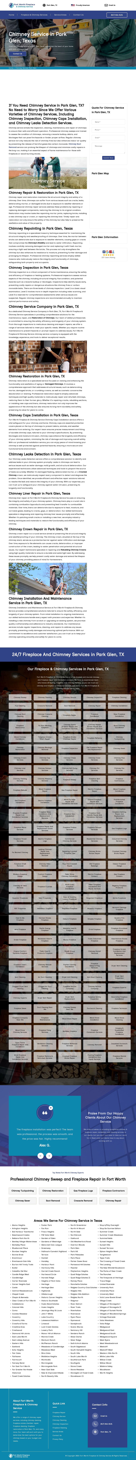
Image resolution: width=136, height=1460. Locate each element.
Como (15, 1310)
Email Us (110, 5)
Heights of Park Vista (50, 1281)
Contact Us (78, 15)
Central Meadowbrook (22, 1291)
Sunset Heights (106, 1241)
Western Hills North (108, 1353)
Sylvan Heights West (109, 1251)
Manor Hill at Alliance (50, 1333)
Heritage (45, 1284)
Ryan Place (76, 1317)
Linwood (45, 1323)
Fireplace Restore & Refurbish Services (45, 1057)
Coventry (16, 1317)
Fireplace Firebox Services (69, 828)
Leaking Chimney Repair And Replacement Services (45, 852)
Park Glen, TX (106, 1432)
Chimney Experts (20, 998)
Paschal (74, 1268)
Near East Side (47, 1369)
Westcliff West (106, 1350)
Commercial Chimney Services (69, 840)
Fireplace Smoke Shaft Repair (44, 738)
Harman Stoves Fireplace (45, 919)
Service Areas (60, 15)
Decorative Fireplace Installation (119, 998)
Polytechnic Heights (79, 1271)
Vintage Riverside (107, 1317)
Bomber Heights (19, 1251)
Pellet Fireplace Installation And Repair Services (94, 887)
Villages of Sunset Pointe (111, 1310)
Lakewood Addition (49, 1320)
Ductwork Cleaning (94, 1008)
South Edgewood (78, 1346)
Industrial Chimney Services (119, 840)
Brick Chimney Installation (119, 727)
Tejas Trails (105, 1258)
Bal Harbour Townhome (22, 1232)
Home (11, 15)
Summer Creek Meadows (111, 1235)
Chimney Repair (94, 706)
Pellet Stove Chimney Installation (70, 875)
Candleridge (17, 1278)
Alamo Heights (18, 1225)
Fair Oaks (16, 1353)
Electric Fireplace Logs (45, 840)
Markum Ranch (48, 1340)
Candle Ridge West (20, 1274)
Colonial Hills (17, 1307)
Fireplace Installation (94, 715)
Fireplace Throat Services (20, 840)
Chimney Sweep (20, 697)
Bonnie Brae (17, 1255)
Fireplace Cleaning (119, 697)
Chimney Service (69, 697)
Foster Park (46, 1225)
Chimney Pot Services (94, 769)
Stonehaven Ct (77, 1376)
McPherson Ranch (49, 1343)
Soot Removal (69, 706)
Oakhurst (75, 1238)
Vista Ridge (105, 1323)
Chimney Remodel (95, 1045)
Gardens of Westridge (51, 1241)
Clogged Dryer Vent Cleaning (20, 987)
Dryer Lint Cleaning (69, 977)
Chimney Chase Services (70, 759)
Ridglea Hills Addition (80, 1294)
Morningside (47, 1363)
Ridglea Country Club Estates (84, 1287)
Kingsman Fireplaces (94, 898)
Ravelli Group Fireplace (69, 952)
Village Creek (105, 1300)
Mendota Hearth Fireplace (69, 929)
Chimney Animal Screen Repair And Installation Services (94, 727)
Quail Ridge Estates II (80, 1278)
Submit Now (108, 158)
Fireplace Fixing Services (45, 1031)
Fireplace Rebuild (20, 790)
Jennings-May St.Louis (51, 1310)
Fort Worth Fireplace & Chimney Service (95, 1456)
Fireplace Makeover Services (69, 1045)
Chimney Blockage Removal (45, 748)
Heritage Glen (47, 1287)
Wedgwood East (107, 1330)
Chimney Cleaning (45, 697)
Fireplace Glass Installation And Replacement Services (45, 815)
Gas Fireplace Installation (20, 802)
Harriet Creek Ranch (50, 1271)
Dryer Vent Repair (45, 998)
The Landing (105, 1264)
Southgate (75, 1363)
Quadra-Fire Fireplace (119, 919)
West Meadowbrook (109, 1343)
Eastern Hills (17, 1343)
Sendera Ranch (77, 1333)
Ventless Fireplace (70, 1031)
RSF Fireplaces (20, 909)
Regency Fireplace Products (119, 887)
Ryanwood (75, 1320)
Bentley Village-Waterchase (24, 1241)
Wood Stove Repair (69, 1019)
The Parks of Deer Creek (111, 1271)
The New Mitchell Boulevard (112, 1268)
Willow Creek (105, 1360)
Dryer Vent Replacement (69, 998)
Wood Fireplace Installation (119, 790)
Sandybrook (76, 1323)
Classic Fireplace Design (119, 865)
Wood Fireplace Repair (45, 790)
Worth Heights (106, 1373)
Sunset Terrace (106, 1248)
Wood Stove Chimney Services (20, 1031)
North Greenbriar (78, 1225)
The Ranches (105, 1274)
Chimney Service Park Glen (25, 68)
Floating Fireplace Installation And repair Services (94, 1057)
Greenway (45, 1248)
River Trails (75, 1307)
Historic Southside (49, 1300)
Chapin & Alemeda (20, 1297)
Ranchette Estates (79, 1284)
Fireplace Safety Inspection (94, 998)
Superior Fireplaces (20, 898)
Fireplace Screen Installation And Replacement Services (119, 952)
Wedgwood (105, 1327)
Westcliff (104, 1346)
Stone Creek (76, 1366)
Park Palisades (77, 1255)
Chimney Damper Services (45, 769)
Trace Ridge (105, 1281)
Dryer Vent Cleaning (119, 966)
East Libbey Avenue (20, 1340)
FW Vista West (47, 1235)
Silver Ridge (76, 1340)
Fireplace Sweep (69, 780)
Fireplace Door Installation (69, 815)
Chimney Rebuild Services (44, 966)
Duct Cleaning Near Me (45, 1008)
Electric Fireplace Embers (94, 875)
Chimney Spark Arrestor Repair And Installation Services (70, 727)
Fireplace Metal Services (20, 828)
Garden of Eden (48, 1238)
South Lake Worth (79, 1356)
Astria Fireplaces (119, 898)
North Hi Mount (78, 1228)
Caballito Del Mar (20, 1271)
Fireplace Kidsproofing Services (95, 966)
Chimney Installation (119, 706)
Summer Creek (106, 1232)
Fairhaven (16, 1356)
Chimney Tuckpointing (119, 738)
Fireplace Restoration (20, 727)
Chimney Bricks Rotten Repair (95, 852)
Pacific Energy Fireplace (44, 929)
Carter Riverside (19, 1281)
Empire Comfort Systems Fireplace (20, 952)
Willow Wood (105, 1363)
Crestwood (17, 1330)
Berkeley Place (18, 1245)
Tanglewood (105, 1255)
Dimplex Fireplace (94, 919)
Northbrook (76, 1235)
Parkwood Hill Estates (80, 1264)
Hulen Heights (47, 1307)
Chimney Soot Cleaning (20, 715)
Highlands (45, 1291)
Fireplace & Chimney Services (34, 15)
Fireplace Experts (119, 987)
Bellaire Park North (20, 1238)
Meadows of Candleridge (52, 1346)
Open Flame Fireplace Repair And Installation (20, 1045)
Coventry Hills (18, 1320)
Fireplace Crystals (45, 887)
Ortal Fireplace (94, 929)
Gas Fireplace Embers (119, 875)
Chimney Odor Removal (44, 865)
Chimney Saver (119, 748)
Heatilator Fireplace (45, 909)
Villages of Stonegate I (110, 1304)
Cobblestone (17, 1304)
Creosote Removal (45, 706)
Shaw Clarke (76, 1337)
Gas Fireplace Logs (119, 828)
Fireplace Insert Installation (20, 966)
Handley (45, 1261)
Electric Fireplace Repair (94, 790)
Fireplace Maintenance (45, 1019)
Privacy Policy (58, 1439)
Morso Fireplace (69, 940)
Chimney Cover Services (95, 759)
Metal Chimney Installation (20, 738)
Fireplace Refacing (94, 738)
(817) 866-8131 (117, 15)
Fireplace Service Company (69, 987)
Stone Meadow (77, 1369)
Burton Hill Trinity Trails (22, 1264)
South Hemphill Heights (81, 1350)
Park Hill (74, 1251)
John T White (47, 1314)
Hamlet (44, 1258)
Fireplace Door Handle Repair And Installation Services (94, 815)
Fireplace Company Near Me (20, 1019)
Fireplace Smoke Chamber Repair (69, 738)
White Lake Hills (107, 1356)
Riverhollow (76, 1310)
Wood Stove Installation (94, 1019)
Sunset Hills (105, 1245)
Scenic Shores (77, 1327)
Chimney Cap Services (45, 759)
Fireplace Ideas (20, 1008)
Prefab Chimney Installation (69, 966)
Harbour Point (47, 1264)
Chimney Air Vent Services (20, 887)
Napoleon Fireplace (69, 909)
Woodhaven (105, 1369)
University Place (107, 1291)
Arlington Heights (20, 1228)
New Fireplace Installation (119, 715)
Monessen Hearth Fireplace (45, 940)
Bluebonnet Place (20, 1248)
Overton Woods (78, 1245)
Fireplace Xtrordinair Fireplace (119, 929)
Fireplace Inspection (70, 748)
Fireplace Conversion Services (94, 1031)
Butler (15, 1268)
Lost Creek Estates (49, 1327)
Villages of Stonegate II (110, 1307)
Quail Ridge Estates (79, 1274)
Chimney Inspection (94, 697)
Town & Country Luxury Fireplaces (70, 898)
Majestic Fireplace (94, 909)
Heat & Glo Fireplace (20, 919)
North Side (75, 1232)
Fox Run (45, 1228)
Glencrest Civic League (51, 1245)
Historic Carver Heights (51, 1297)
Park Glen (75, 1248)
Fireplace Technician (119, 1008)
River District (76, 1304)
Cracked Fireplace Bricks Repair (69, 1057)
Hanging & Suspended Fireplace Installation (119, 1031)
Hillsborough (47, 1294)
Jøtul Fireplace (20, 929)
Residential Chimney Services (94, 840)
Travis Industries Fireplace (94, 940)
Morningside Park (49, 1366)
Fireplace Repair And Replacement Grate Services (45, 828)
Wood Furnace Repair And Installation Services (70, 802)
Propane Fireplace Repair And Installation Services (20, 815)
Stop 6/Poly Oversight (109, 1225)
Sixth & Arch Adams (79, 1343)
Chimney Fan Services (119, 769)
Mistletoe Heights (49, 1356)
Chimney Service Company (94, 987)
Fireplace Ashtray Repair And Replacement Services (119, 815)
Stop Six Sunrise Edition (110, 1228)
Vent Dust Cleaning (94, 977)
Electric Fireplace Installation (45, 802)
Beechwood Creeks (20, 1235)
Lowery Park (47, 1330)
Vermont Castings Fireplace (119, 908)
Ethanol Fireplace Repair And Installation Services (94, 802)
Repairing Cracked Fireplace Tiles (69, 852)
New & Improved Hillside (52, 1373)
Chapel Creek (18, 1294)
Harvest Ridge (47, 1278)
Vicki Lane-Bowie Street (110, 1297)
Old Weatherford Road (81, 1241)
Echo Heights (18, 1350)
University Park (106, 1287)
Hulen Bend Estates (50, 1304)
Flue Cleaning (20, 706)
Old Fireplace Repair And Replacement (95, 748)
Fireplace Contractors (119, 780)
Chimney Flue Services (119, 759)
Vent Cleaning (20, 977)
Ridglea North (77, 1297)
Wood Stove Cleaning (119, 1019)
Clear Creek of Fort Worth (24, 1300)
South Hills (75, 1353)
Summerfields (106, 1238)
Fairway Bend (18, 1363)
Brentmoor (17, 1258)
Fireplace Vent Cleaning (94, 780)
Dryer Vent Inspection (119, 977)
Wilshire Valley (106, 1366)
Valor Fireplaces (45, 898)
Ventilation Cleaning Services (44, 1045)
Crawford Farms (19, 1323)
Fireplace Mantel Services (119, 1057)
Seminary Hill (76, 1330)
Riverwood (75, 1314)
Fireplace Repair (69, 715)
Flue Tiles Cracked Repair (69, 865)
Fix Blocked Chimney (20, 852)
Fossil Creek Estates (21, 1376)
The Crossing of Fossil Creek (112, 1261)
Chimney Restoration (20, 748)
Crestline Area (18, 1327)
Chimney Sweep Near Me (69, 1008)
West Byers (105, 1340)
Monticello (46, 1360)
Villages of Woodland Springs (113, 1314)
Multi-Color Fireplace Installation (69, 887)
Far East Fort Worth (21, 1366)
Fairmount (17, 1360)
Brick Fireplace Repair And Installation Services (20, 1057)
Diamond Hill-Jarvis (21, 1333)
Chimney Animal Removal (94, 952)
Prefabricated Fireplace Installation (119, 802)
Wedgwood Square (108, 1337)
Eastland (16, 1346)
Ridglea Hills (76, 1291)
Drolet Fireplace (20, 940)
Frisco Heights (47, 1232)
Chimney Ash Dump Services (69, 769)
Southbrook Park (78, 1360)
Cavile (14, 1287)
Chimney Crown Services (20, 759)
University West (107, 1294)
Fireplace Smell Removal (20, 865)
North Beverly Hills (49, 1376)
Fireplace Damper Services (95, 828)
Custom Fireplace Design (45, 875)
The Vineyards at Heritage (111, 1278)
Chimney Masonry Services (45, 780)
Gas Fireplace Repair (70, 790)
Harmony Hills (47, 1268)
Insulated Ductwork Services (119, 1045)
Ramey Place (76, 1281)
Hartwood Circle (48, 1274)
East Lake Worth (19, 1337)
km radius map (108, 201)
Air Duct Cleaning (45, 977)
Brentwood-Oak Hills (21, 1261)
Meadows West (48, 1350)
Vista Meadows (106, 1320)
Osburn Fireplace (69, 919)
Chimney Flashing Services (20, 780)
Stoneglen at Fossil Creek (82, 1373)
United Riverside (107, 1284)
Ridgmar (74, 1300)
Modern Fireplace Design (20, 875)
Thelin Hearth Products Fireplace (44, 952)
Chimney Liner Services (20, 769)
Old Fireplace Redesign (94, 865)
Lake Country (47, 1317)
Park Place (75, 1258)
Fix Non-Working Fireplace (44, 727)
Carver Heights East (21, 1284)
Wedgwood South (108, 1333)
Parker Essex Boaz (79, 1261)
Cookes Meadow (19, 1314)
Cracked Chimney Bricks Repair (119, 852)
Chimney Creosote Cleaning (45, 715)
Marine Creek (47, 1337)
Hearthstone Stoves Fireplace (119, 940)
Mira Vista (45, 1353)
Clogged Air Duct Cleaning (45, 987)
